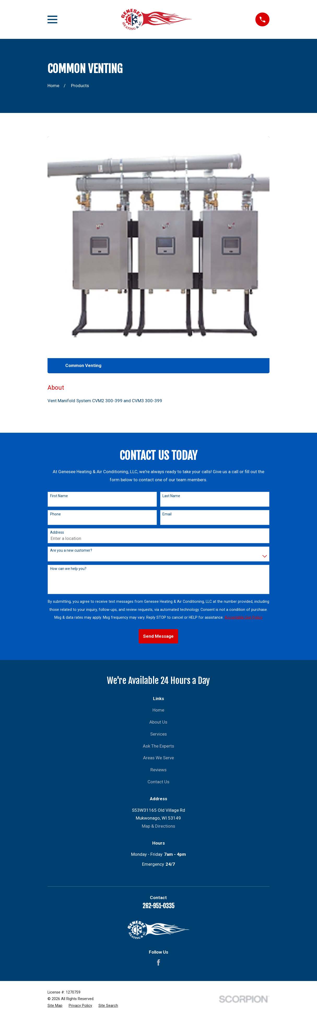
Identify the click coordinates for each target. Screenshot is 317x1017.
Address (57, 532)
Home (158, 710)
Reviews (158, 769)
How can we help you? (68, 569)
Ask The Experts (158, 746)
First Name (59, 496)
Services (158, 734)
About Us (158, 722)
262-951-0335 (158, 906)
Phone (55, 514)
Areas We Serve (158, 757)
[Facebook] (158, 962)
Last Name (171, 496)
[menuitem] (55, 1005)
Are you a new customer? (71, 550)
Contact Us (158, 781)
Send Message (158, 636)
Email (167, 514)
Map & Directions (158, 826)
